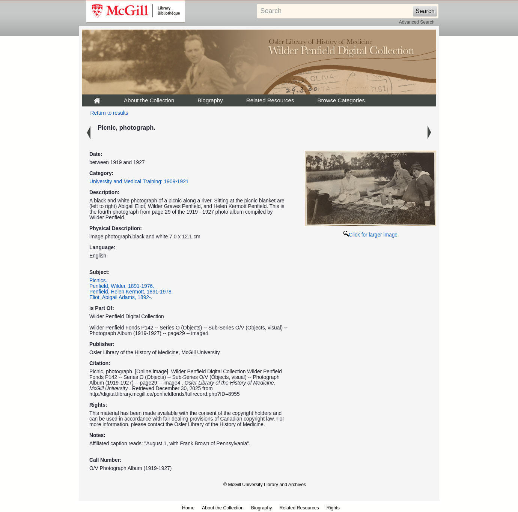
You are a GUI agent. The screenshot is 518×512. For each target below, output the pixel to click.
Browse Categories (341, 100)
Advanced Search (417, 22)
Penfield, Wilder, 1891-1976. (121, 286)
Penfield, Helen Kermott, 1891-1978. (131, 292)
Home (188, 508)
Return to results (109, 113)
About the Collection (149, 100)
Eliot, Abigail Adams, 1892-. (120, 297)
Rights (333, 508)
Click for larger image (370, 235)
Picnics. (98, 280)
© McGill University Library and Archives (264, 484)
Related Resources (270, 100)
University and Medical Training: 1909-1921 (138, 181)
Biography (210, 100)
